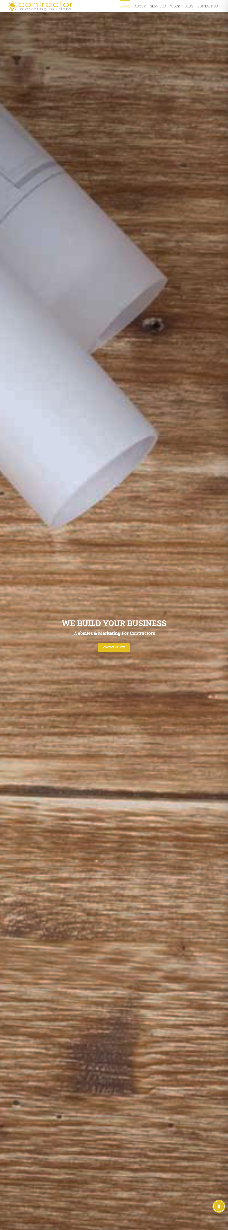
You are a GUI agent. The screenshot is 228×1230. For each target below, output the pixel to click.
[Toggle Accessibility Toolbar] (219, 1206)
